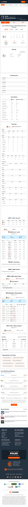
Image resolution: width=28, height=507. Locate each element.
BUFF (10, 256)
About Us (4, 430)
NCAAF (2, 4)
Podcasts (17, 435)
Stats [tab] (5, 22)
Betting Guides (19, 430)
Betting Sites (6, 440)
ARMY (4, 222)
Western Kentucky (10, 18)
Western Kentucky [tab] (16, 126)
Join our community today (14, 457)
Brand (3, 436)
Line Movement (22, 51)
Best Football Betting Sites (17, 360)
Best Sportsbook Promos (20, 363)
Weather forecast (23, 19)
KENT (10, 245)
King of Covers (18, 443)
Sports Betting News (19, 433)
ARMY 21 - (13, 315)
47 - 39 (16, 256)
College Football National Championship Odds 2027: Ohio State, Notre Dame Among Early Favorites (16, 421)
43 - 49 (16, 251)
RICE (10, 247)
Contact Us (4, 432)
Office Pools (17, 444)
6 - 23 (16, 244)
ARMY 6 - (12, 308)
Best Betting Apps (5, 444)
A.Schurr (3, 308)
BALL (10, 249)
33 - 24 (16, 249)
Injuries (22, 29)
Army (6, 16)
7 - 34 (15, 258)
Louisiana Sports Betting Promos (8, 363)
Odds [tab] (23, 22)
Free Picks (16, 4)
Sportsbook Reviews (19, 432)
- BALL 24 (13, 320)
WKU (4, 224)
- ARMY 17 (13, 311)
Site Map (7, 474)
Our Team (4, 435)
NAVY (10, 258)
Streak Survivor (18, 442)
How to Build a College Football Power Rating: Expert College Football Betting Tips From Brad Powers (16, 416)
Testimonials (4, 437)
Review (25, 375)
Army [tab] (8, 126)
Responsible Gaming (19, 436)
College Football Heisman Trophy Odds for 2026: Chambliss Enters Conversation (15, 412)
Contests (17, 440)
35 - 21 (16, 242)
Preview (16, 29)
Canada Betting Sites (6, 442)
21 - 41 (16, 247)
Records (11, 29)
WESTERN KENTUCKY (20, 278)
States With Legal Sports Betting (18, 357)
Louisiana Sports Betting (7, 357)
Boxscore (6, 29)
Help (11, 474)
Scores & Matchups (9, 4)
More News (25, 409)
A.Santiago (3, 306)
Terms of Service (19, 474)
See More (14, 404)
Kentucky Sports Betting (7, 360)
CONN (11, 242)
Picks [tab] (14, 22)
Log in (23, 1)
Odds (21, 4)
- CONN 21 (13, 306)
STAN (10, 254)
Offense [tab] (7, 330)
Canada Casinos (5, 443)
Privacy (13, 474)
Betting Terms (14, 233)
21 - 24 (16, 253)
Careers (3, 433)
